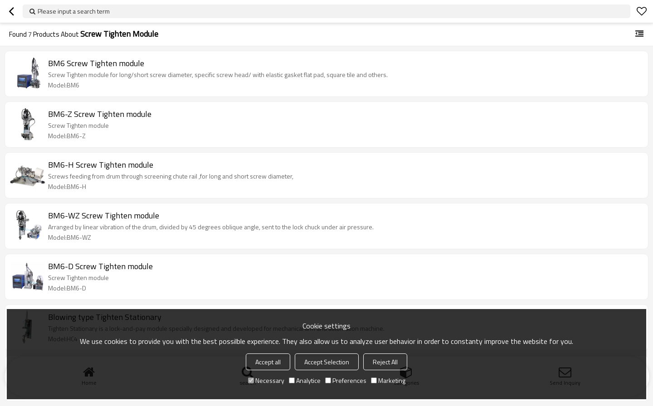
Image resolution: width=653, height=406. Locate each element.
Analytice (305, 380)
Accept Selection (326, 362)
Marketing (388, 380)
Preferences (345, 380)
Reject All (385, 362)
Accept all (268, 362)
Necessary (266, 380)
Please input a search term (74, 11)
